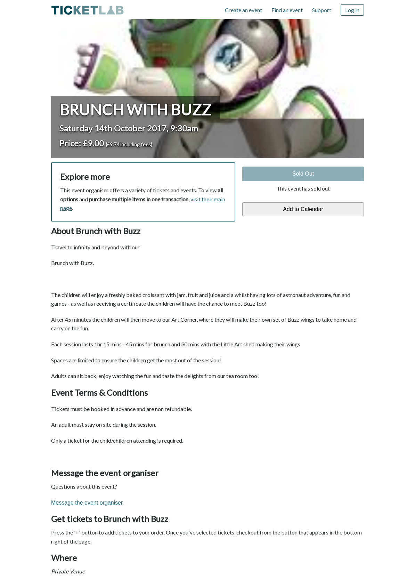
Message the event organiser (87, 503)
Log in (352, 10)
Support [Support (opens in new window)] (321, 10)
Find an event (287, 10)
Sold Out (303, 174)
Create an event (243, 10)
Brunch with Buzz (135, 109)
